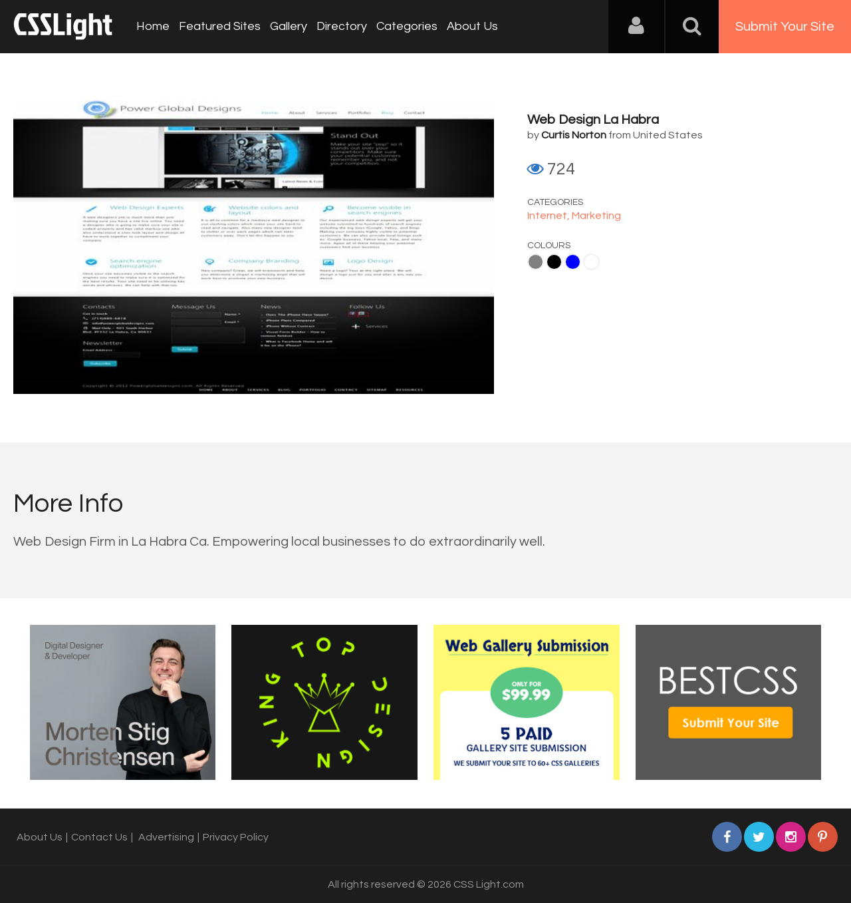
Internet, (549, 215)
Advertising (166, 837)
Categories (406, 26)
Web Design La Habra (593, 119)
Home (153, 26)
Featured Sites (220, 26)
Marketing (596, 215)
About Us (472, 26)
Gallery (288, 26)
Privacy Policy (236, 837)
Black (554, 262)
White (591, 262)
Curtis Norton (573, 135)
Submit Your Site (784, 26)
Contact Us (99, 837)
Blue (572, 262)
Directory (341, 26)
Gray (535, 262)
